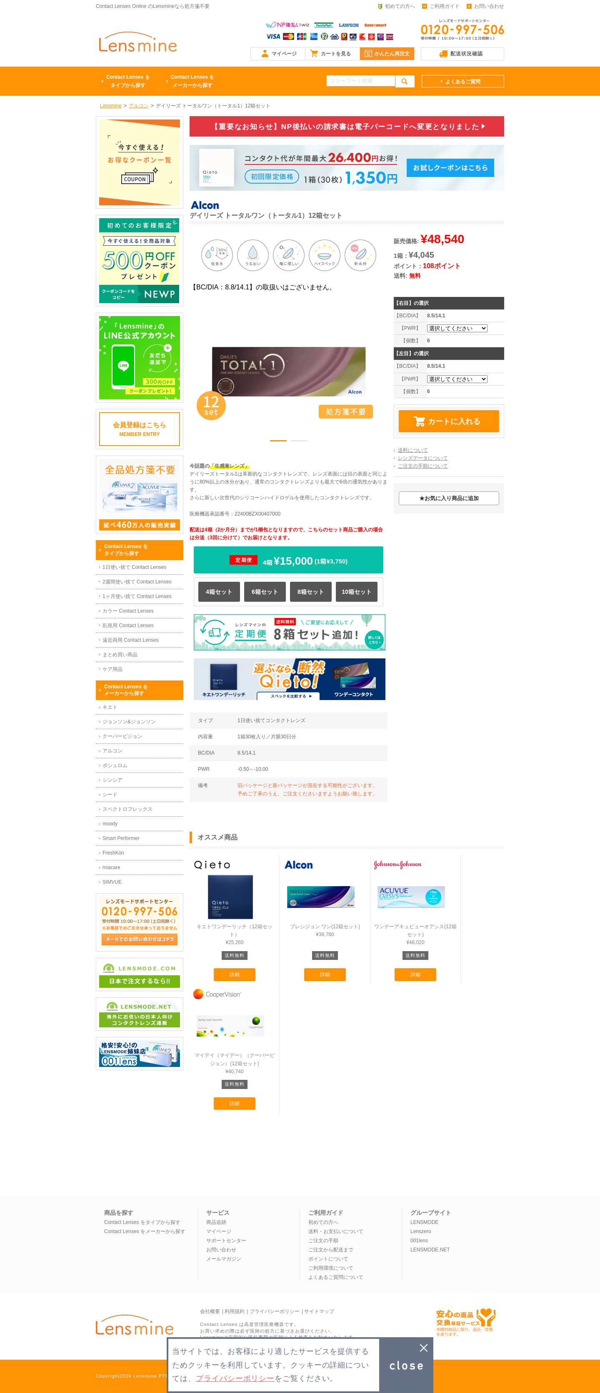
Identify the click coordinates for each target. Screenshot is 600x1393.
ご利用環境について (330, 1268)
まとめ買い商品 (120, 655)
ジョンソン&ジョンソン (129, 722)
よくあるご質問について (335, 1277)
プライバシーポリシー (275, 1311)
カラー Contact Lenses (128, 611)
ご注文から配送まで (330, 1250)
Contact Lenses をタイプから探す (142, 1222)
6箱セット (265, 591)
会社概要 (210, 1311)
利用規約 (235, 1311)
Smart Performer (121, 838)
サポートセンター (226, 1240)
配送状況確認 (466, 54)
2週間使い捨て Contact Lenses (136, 582)
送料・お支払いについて (335, 1231)
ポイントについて (328, 1259)
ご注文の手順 (323, 1240)
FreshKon (113, 853)
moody (110, 824)
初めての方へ (400, 6)
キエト (110, 707)
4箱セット (219, 591)
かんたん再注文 (392, 54)
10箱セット (357, 591)
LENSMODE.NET (430, 1250)
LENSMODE (424, 1222)
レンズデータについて (423, 458)
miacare (111, 867)
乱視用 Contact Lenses (128, 625)
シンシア (112, 780)
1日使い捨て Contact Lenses (134, 567)
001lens (419, 1240)
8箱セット (311, 591)
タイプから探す (128, 80)
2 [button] (299, 442)
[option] (288, 371)
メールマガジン (223, 1259)
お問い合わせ (489, 6)
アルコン (112, 751)
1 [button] (278, 442)
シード (110, 794)
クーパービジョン (122, 736)
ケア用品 (112, 669)
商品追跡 (216, 1222)
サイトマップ (319, 1311)
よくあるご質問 (462, 82)
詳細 (235, 974)
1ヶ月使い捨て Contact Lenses (136, 596)
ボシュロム (115, 765)
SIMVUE (112, 882)
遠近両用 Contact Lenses (130, 640)
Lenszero (420, 1231)
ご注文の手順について (423, 466)
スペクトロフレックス (127, 809)
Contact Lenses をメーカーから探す (144, 1231)
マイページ (284, 54)
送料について (413, 450)
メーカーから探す (193, 80)
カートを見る (336, 54)
